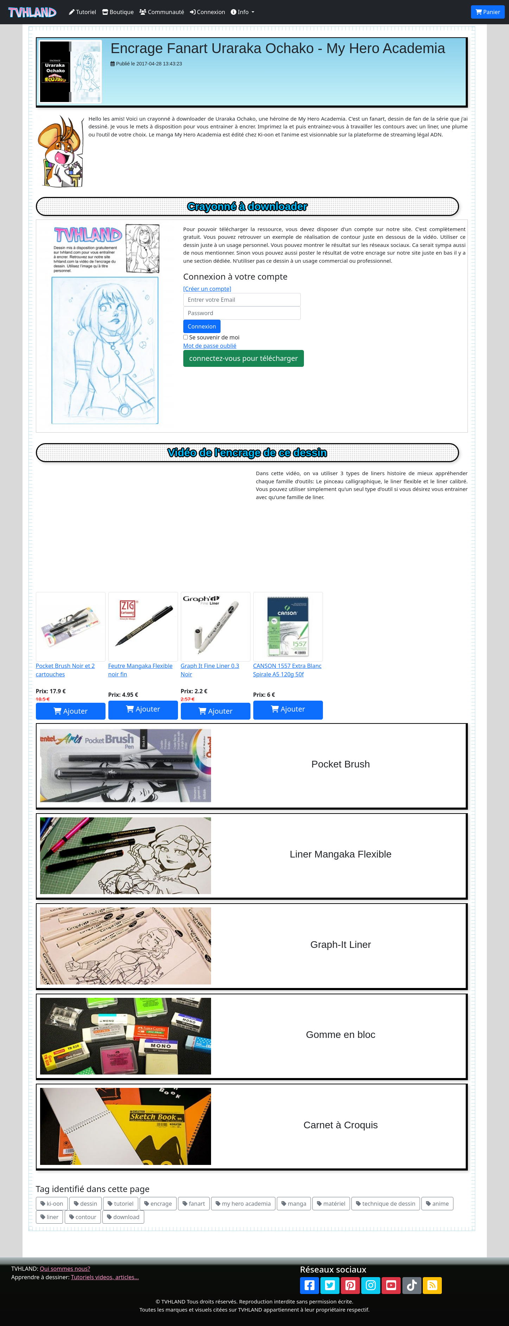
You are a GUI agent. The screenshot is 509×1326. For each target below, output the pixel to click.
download (123, 1217)
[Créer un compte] (207, 289)
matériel (331, 1203)
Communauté (161, 12)
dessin (85, 1203)
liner (49, 1217)
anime (437, 1203)
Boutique (118, 12)
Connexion (207, 12)
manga (293, 1203)
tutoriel (120, 1203)
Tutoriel (82, 12)
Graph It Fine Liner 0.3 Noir (215, 635)
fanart (194, 1203)
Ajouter (70, 711)
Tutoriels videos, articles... (105, 1277)
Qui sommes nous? (65, 1269)
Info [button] (240, 12)
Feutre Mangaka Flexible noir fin (143, 635)
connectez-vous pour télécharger (243, 358)
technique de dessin (385, 1203)
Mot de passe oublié (209, 346)
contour (82, 1217)
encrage (158, 1203)
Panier (488, 12)
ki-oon (51, 1203)
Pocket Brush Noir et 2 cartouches (71, 635)
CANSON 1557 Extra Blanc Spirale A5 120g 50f (288, 635)
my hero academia (243, 1203)
